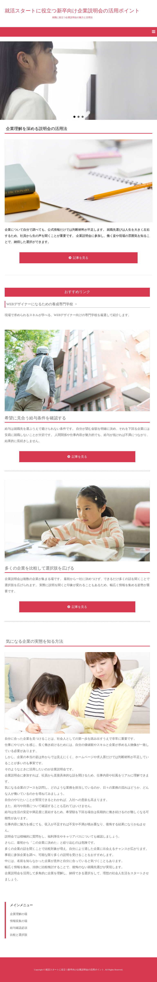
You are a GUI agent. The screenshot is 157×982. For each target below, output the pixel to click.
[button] (78, 32)
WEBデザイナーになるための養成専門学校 (39, 304)
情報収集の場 (18, 920)
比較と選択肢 (18, 934)
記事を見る (80, 257)
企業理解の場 (18, 914)
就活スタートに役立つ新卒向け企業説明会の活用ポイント (72, 10)
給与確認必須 (18, 927)
